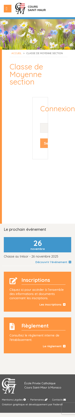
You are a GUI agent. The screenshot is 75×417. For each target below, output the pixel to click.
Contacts (59, 399)
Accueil (16, 53)
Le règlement (54, 346)
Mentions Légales (14, 399)
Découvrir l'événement (53, 262)
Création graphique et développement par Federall (32, 404)
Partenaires (39, 399)
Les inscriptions (52, 304)
